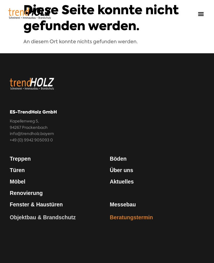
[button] (201, 14)
